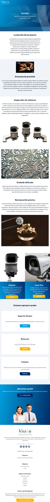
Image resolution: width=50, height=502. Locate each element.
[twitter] (24, 447)
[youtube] (29, 447)
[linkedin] (26, 447)
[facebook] (21, 447)
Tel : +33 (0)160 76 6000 (25, 395)
